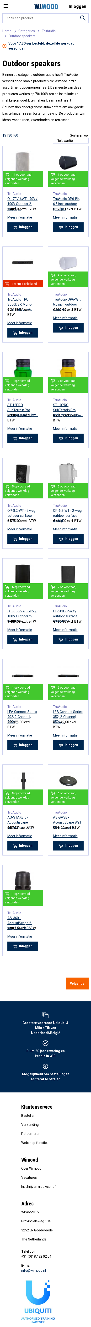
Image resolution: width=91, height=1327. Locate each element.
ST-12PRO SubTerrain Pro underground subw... (22, 410)
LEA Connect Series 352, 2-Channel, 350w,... (68, 717)
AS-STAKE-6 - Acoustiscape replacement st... (19, 822)
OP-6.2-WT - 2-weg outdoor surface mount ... (67, 516)
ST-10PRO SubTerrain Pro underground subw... (68, 410)
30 (10, 135)
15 (4, 135)
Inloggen (22, 227)
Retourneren (30, 1134)
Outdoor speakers (22, 36)
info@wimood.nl (33, 1270)
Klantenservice (37, 1107)
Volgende (77, 983)
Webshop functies (34, 1143)
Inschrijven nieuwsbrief (38, 1187)
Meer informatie (19, 217)
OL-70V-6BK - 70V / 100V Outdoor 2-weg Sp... (22, 616)
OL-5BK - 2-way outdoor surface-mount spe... (66, 616)
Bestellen (28, 1115)
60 (16, 135)
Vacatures (29, 1177)
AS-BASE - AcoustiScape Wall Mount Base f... (67, 822)
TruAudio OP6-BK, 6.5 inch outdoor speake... (66, 204)
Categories (26, 31)
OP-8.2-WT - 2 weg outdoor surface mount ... (21, 516)
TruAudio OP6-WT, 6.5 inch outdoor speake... (67, 304)
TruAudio (49, 31)
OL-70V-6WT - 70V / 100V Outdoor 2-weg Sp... (22, 204)
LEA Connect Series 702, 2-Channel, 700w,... (22, 717)
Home (6, 31)
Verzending (30, 1125)
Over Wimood (31, 1168)
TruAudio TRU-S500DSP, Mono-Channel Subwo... (20, 304)
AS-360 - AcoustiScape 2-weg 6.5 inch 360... (21, 923)
